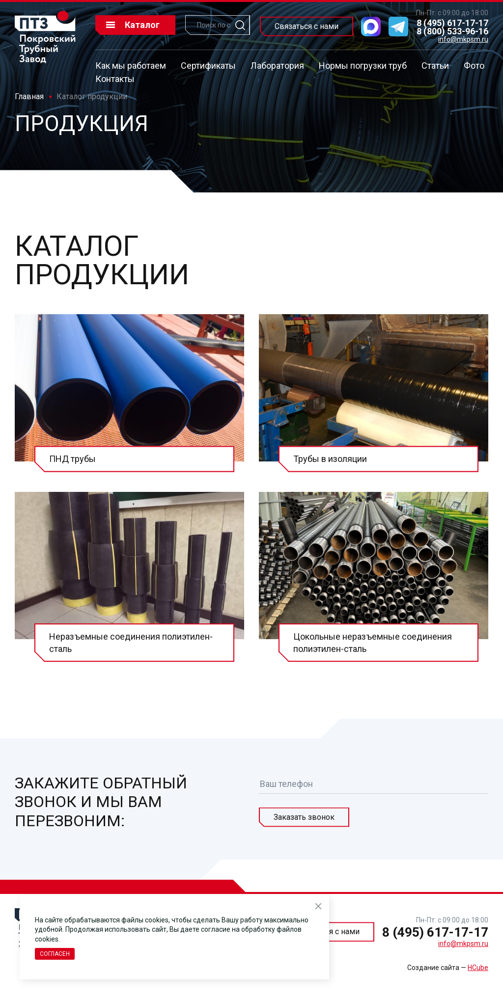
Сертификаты (208, 65)
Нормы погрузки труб (363, 65)
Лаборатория (277, 65)
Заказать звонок (304, 817)
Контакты (115, 79)
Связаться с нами (306, 26)
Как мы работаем (130, 65)
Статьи (435, 65)
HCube (478, 968)
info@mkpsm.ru (463, 39)
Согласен (55, 953)
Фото (474, 65)
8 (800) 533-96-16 (452, 31)
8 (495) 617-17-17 (452, 23)
